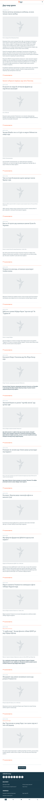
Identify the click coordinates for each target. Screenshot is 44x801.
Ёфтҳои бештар (22, 767)
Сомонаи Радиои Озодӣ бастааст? (9, 786)
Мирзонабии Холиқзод (7, 628)
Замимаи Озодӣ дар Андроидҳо (9, 793)
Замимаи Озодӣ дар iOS (7, 795)
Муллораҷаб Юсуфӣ (7, 720)
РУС (29, 799)
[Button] (7, 76)
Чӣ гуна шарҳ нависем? (27, 784)
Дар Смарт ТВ (25, 793)
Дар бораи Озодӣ (6, 784)
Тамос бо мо (25, 786)
